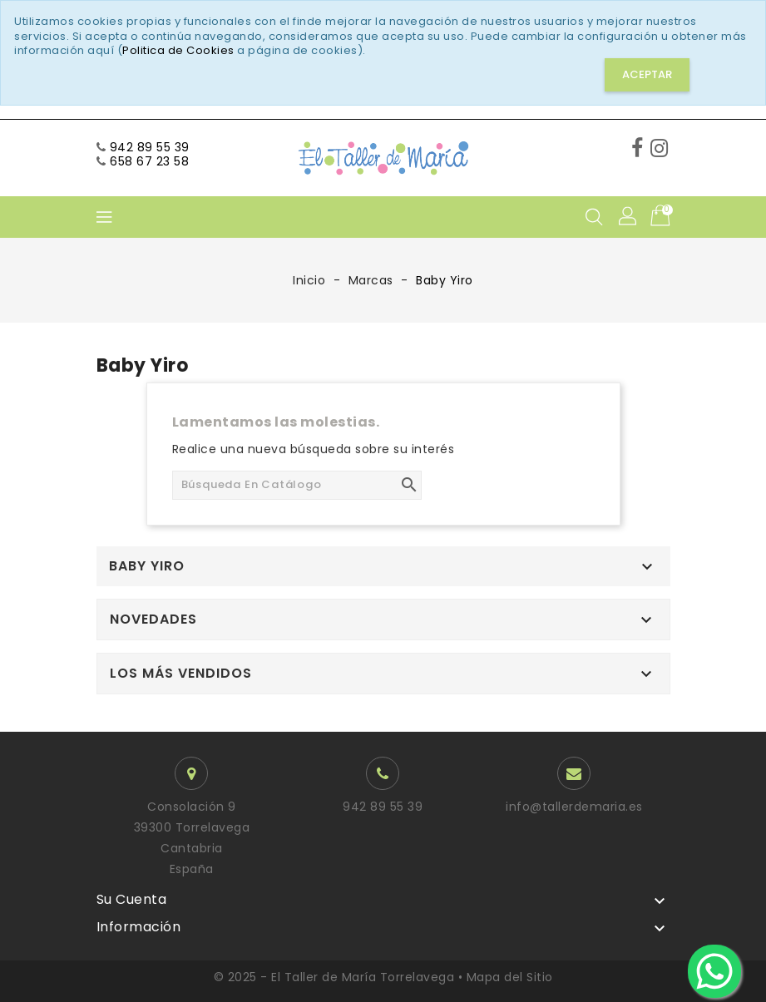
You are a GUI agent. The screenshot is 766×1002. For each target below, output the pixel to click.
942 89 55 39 (150, 147)
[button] (628, 217)
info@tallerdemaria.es (574, 806)
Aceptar (647, 74)
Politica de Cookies (178, 50)
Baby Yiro (147, 566)
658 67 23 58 (149, 161)
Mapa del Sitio (510, 977)
